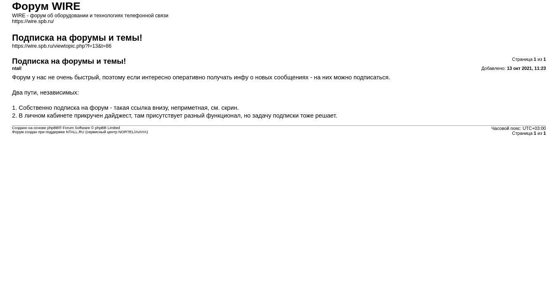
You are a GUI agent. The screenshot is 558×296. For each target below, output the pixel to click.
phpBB (53, 128)
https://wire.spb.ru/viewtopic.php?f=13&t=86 (62, 46)
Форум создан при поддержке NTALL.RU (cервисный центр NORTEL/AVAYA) (80, 132)
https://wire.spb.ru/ (33, 21)
